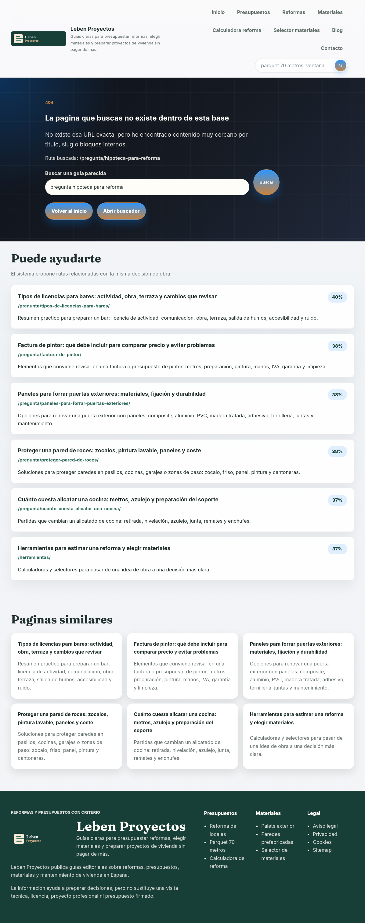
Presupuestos (253, 12)
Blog (337, 30)
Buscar (266, 182)
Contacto (332, 48)
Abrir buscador (121, 211)
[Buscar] (340, 65)
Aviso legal (325, 826)
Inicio (218, 12)
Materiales (330, 12)
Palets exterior (278, 826)
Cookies (322, 842)
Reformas (293, 12)
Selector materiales (297, 30)
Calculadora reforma (236, 30)
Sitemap (322, 850)
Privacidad (325, 834)
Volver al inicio (69, 211)
